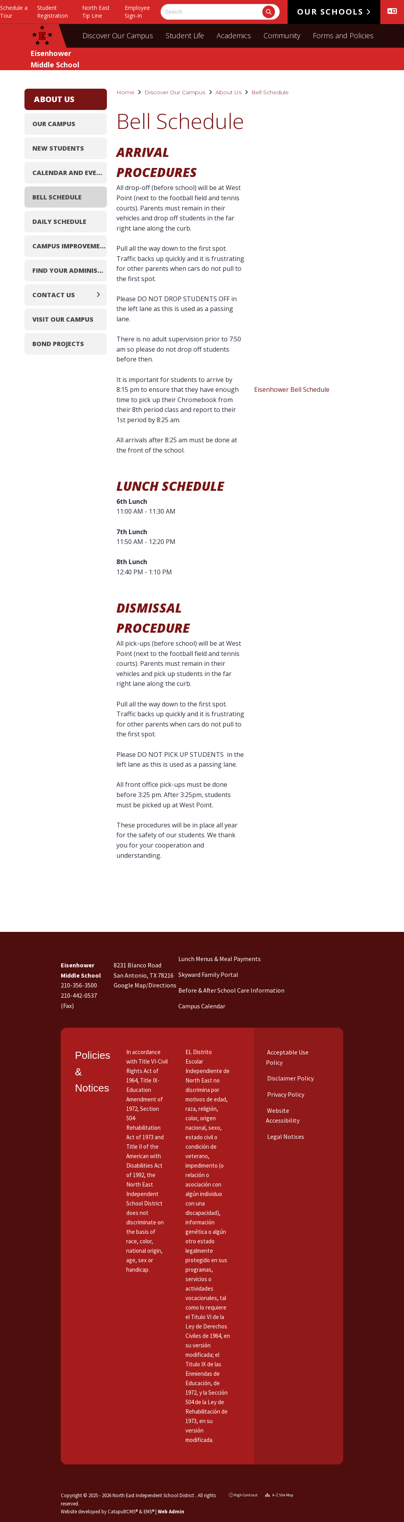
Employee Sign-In (137, 11)
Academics (234, 35)
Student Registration (52, 11)
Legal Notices (285, 1136)
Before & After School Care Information (231, 990)
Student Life (185, 35)
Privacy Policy (285, 1094)
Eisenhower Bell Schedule (291, 389)
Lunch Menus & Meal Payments (219, 959)
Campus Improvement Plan (69, 246)
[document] (318, 260)
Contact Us (53, 295)
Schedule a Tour (14, 11)
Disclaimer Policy (290, 1078)
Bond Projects (58, 343)
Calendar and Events (69, 172)
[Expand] (100, 294)
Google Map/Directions (145, 985)
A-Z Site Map (279, 1495)
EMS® (149, 1511)
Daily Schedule (59, 221)
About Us (228, 92)
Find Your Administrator (69, 270)
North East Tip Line (96, 11)
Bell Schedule (270, 92)
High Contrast (246, 1495)
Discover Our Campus (117, 35)
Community (282, 35)
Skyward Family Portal (208, 974)
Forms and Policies (343, 35)
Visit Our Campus (63, 319)
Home (125, 92)
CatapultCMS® (123, 1511)
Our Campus (53, 123)
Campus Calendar (201, 1006)
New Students (58, 148)
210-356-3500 (79, 985)
